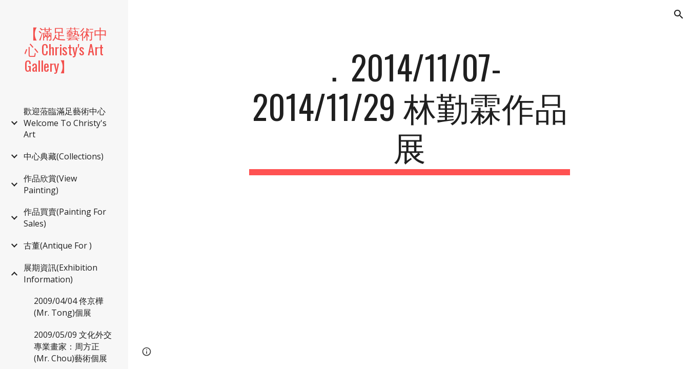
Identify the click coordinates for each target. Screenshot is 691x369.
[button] (678, 14)
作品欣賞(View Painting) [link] (50, 184)
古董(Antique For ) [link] (58, 245)
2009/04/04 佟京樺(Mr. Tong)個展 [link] (69, 306)
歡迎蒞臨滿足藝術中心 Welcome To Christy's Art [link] (65, 123)
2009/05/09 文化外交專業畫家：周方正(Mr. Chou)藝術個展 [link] (73, 346)
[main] (410, 111)
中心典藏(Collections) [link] (64, 156)
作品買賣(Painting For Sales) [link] (65, 217)
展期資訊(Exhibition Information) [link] (60, 273)
